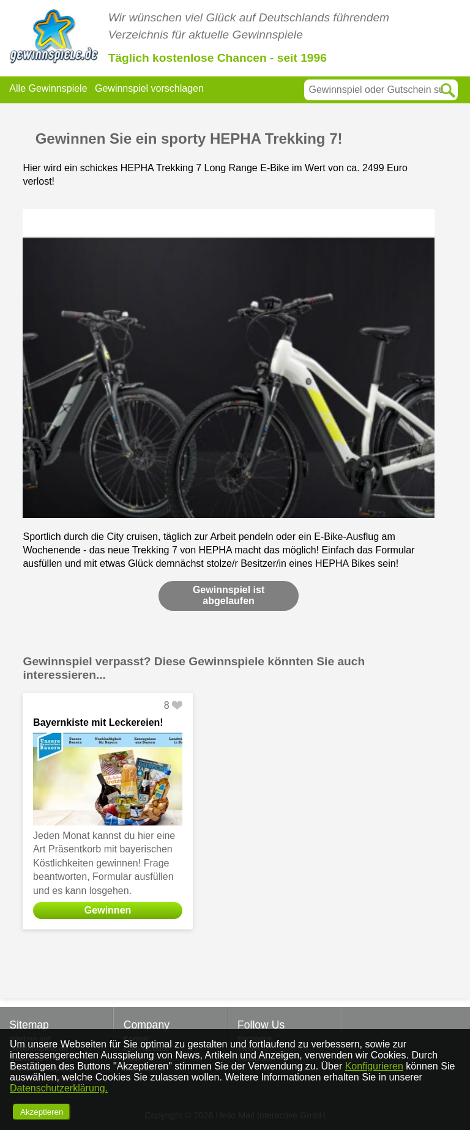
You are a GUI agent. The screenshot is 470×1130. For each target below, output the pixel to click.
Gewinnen (107, 910)
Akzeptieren (41, 1112)
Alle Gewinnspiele (48, 88)
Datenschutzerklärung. (59, 1088)
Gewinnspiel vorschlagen (149, 88)
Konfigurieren (374, 1066)
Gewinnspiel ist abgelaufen (228, 595)
